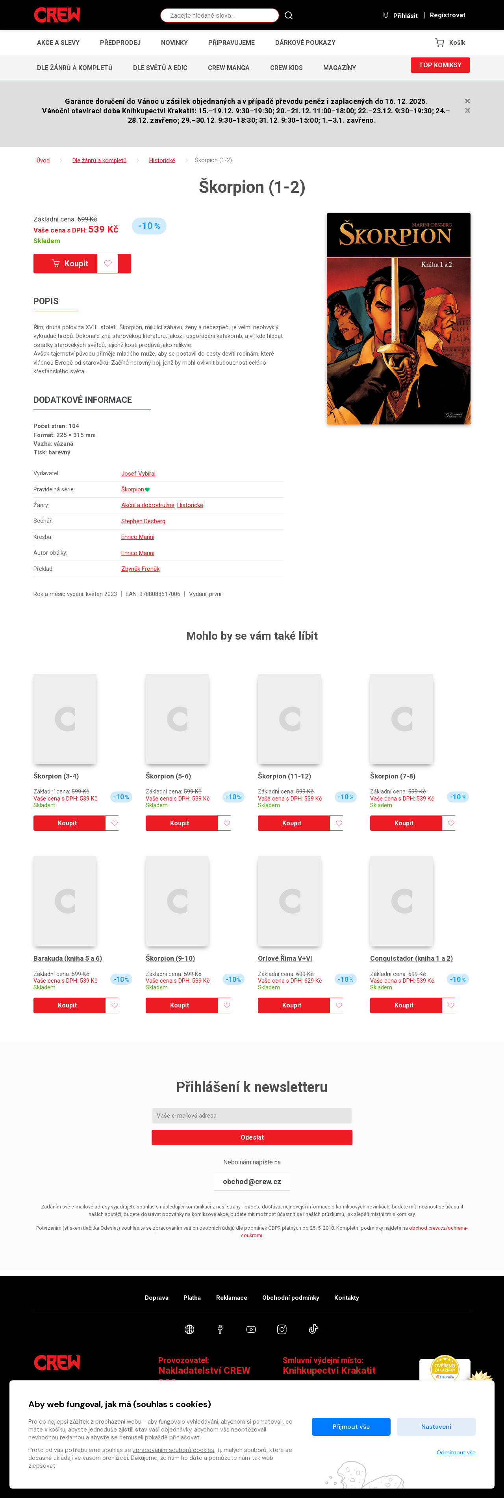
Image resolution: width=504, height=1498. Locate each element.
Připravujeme (231, 42)
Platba (184, 1293)
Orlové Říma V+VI (286, 956)
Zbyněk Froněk (141, 567)
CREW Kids (286, 68)
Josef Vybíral (139, 474)
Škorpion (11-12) (285, 774)
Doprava (140, 1293)
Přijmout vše (351, 1426)
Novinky (174, 42)
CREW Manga (229, 68)
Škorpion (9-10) (171, 956)
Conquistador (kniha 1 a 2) (413, 956)
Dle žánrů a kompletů (75, 68)
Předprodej (120, 42)
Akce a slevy (58, 42)
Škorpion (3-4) (57, 774)
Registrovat (447, 15)
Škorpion (133, 489)
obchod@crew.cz (252, 1179)
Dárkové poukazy (305, 42)
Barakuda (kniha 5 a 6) (69, 956)
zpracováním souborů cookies (173, 1450)
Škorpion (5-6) (169, 774)
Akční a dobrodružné (149, 505)
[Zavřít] (468, 103)
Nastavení (436, 1426)
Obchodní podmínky (299, 1293)
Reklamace (231, 1293)
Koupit (77, 264)
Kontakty (363, 1293)
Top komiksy (440, 68)
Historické (191, 505)
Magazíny (339, 68)
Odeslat (252, 1135)
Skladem (46, 241)
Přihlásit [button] (400, 15)
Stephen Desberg (144, 520)
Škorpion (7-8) (393, 774)
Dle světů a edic (160, 68)
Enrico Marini (139, 536)
